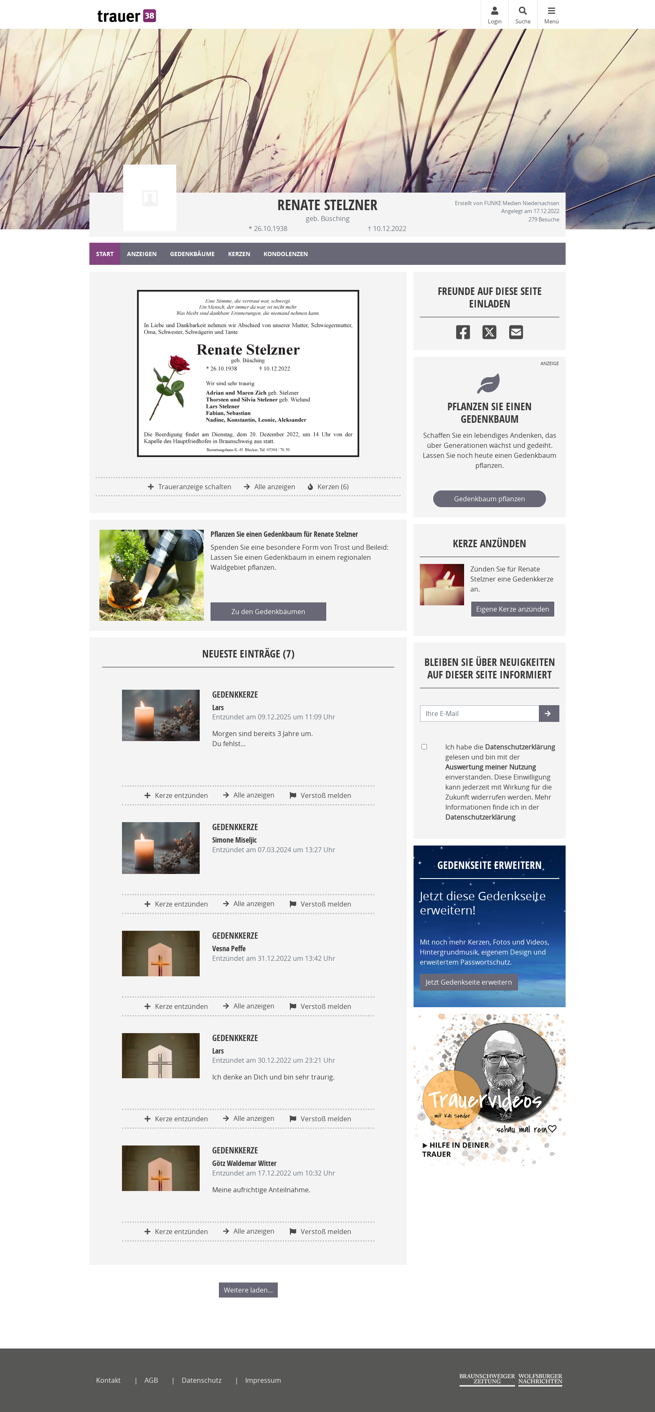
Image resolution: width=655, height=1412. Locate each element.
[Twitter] (489, 330)
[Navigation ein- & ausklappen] (551, 14)
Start (105, 254)
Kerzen (239, 254)
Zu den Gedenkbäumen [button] (268, 611)
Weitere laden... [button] (248, 1290)
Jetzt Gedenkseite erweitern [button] (469, 982)
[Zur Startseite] (126, 14)
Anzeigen (142, 254)
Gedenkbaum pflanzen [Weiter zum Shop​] (489, 498)
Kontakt (108, 1380)
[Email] (516, 330)
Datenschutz (201, 1380)
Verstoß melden (320, 795)
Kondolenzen (286, 254)
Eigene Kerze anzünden (512, 609)
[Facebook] (463, 330)
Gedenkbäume (192, 254)
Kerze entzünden (176, 795)
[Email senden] (480, 713)
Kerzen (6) (328, 486)
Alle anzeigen (269, 486)
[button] (549, 713)
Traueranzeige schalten (189, 486)
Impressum (263, 1380)
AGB (151, 1380)
